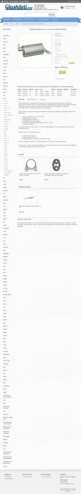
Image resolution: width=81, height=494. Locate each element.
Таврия (5, 439)
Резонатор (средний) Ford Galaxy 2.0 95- (30, 206)
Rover (4, 297)
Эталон (5, 466)
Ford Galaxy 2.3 (58, 35)
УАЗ (4, 449)
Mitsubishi (6, 253)
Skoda (4, 313)
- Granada (6, 128)
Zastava (5, 370)
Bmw (4, 48)
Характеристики (32, 99)
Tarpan (5, 335)
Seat (4, 307)
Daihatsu (5, 83)
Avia (4, 45)
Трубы (5, 446)
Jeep (4, 212)
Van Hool (5, 351)
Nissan (5, 263)
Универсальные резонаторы (7, 462)
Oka (4, 269)
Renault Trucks (7, 294)
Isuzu (4, 203)
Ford (4, 98)
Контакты (55, 19)
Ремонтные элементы (6, 432)
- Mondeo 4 (6, 142)
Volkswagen (6, 354)
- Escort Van (6, 108)
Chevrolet (5, 60)
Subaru (5, 326)
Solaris (5, 319)
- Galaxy (6, 126)
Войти (70, 1)
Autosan (5, 42)
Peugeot (5, 275)
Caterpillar (6, 54)
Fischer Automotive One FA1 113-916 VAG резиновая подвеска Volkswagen (56, 174)
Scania (5, 304)
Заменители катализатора (7, 396)
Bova (4, 51)
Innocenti (5, 200)
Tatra (4, 342)
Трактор (5, 442)
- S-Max (5, 152)
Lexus (4, 231)
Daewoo (5, 76)
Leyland (5, 234)
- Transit (6, 168)
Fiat (4, 95)
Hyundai (5, 190)
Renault (5, 291)
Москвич (5, 414)
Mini (4, 250)
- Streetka (6, 158)
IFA (4, 193)
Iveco (4, 206)
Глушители (6, 19)
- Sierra (5, 156)
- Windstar (6, 175)
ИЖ (4, 403)
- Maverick (6, 138)
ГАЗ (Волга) (6, 386)
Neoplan (5, 260)
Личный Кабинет (46, 477)
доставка (20, 226)
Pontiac (5, 285)
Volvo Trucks (6, 360)
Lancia (5, 225)
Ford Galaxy (58, 33)
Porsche (5, 288)
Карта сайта (9, 478)
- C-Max (5, 101)
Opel (4, 272)
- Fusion (5, 124)
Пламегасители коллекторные (7, 422)
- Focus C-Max (7, 119)
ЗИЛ (4, 400)
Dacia (4, 73)
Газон (4, 389)
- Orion (5, 145)
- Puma (5, 149)
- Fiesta (5, 110)
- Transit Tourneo (8, 172)
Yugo (4, 367)
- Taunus (6, 163)
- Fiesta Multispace (8, 115)
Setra (4, 310)
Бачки (5, 376)
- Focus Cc (6, 121)
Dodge (4, 92)
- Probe (5, 147)
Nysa (4, 266)
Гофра (5, 392)
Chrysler (5, 64)
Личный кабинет (14, 1)
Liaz (4, 238)
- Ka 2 (5, 133)
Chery (4, 57)
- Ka (5, 131)
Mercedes (5, 247)
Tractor (5, 348)
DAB (4, 70)
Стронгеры (6, 436)
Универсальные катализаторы (7, 457)
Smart (4, 316)
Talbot (4, 332)
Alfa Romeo (6, 35)
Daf (4, 79)
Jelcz (4, 215)
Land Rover (6, 228)
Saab (4, 301)
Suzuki (5, 329)
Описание (21, 99)
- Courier (6, 103)
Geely (4, 181)
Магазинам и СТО (30, 19)
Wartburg (5, 364)
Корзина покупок (24, 1)
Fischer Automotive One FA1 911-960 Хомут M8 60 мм (29, 174)
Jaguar (5, 209)
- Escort (5, 105)
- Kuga (5, 135)
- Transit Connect (8, 170)
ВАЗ (4, 382)
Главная (6, 1)
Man (4, 241)
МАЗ (4, 411)
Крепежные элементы (6, 407)
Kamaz (5, 219)
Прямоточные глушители (7, 427)
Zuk (4, 373)
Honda (5, 187)
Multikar (5, 256)
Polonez (5, 282)
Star (4, 323)
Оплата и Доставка (43, 19)
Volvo (4, 357)
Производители (17, 19)
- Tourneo (6, 165)
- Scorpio (6, 154)
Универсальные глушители (7, 452)
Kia (4, 222)
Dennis (5, 89)
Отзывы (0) (42, 99)
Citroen (5, 67)
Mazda (5, 244)
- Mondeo (6, 140)
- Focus (5, 117)
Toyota (5, 345)
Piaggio (5, 279)
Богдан (5, 379)
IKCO (4, 197)
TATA (4, 338)
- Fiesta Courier (7, 112)
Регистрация (76, 1)
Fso (4, 178)
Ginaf (4, 184)
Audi (4, 38)
